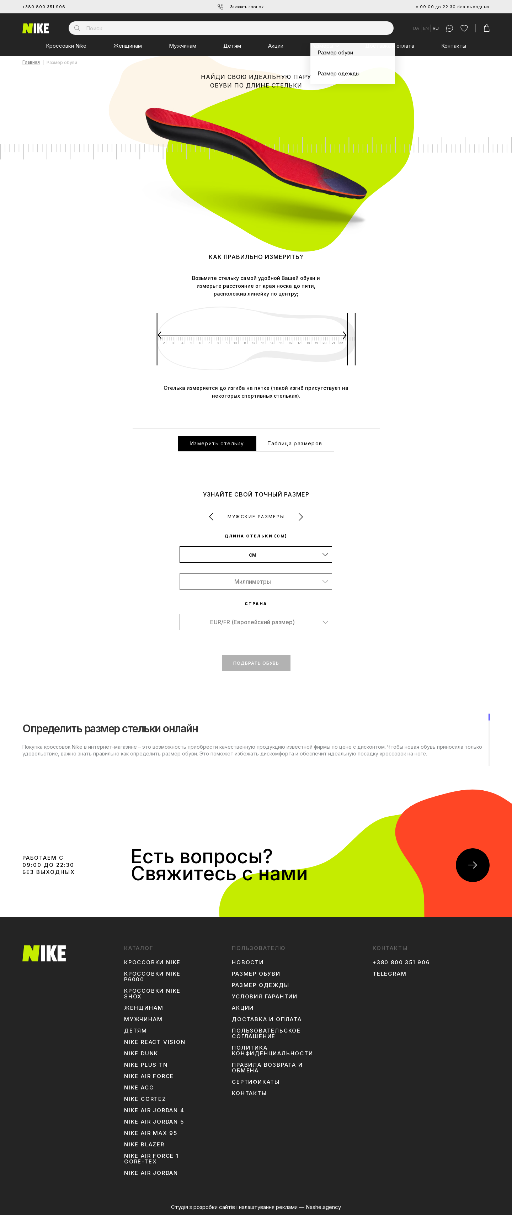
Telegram (389, 974)
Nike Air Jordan (151, 1173)
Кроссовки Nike (66, 45)
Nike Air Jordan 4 (154, 1110)
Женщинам (127, 45)
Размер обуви (256, 974)
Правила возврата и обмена (267, 1067)
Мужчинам (182, 45)
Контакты (453, 45)
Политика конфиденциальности (272, 1050)
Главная (31, 62)
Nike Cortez (145, 1099)
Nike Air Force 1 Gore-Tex (151, 1158)
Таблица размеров (294, 443)
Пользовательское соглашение (266, 1033)
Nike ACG (139, 1088)
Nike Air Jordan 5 (154, 1122)
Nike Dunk (141, 1053)
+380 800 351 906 (43, 7)
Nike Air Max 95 (150, 1133)
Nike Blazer (144, 1144)
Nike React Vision (155, 1042)
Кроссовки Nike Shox (152, 993)
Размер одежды (260, 985)
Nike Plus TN (146, 1065)
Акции (275, 45)
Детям (232, 45)
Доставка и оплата (389, 45)
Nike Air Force (149, 1076)
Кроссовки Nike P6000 (152, 976)
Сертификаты (256, 1082)
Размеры (321, 45)
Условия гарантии (265, 996)
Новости (248, 962)
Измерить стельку (217, 443)
